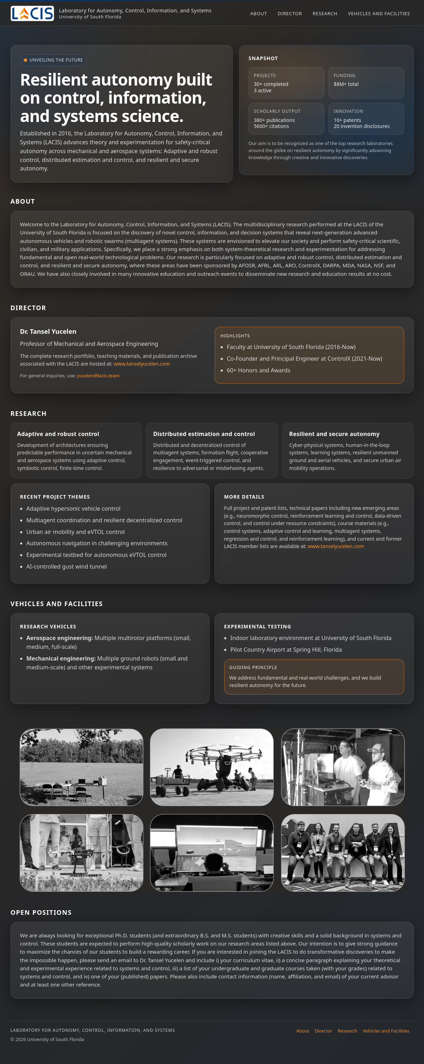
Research (325, 13)
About (258, 13)
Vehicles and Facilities (379, 13)
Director (290, 13)
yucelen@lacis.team (98, 375)
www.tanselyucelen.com (142, 363)
